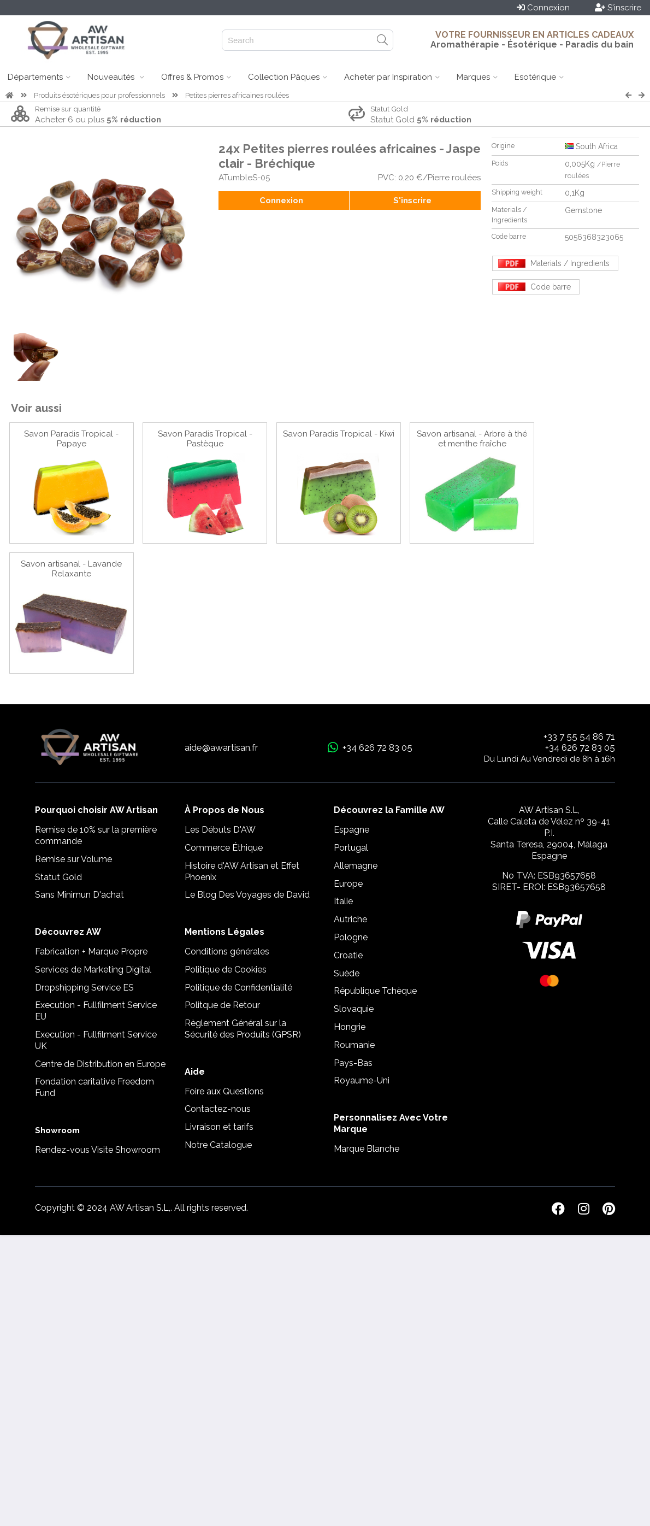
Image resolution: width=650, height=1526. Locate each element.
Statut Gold (58, 877)
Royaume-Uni (361, 1080)
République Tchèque (375, 991)
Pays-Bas (353, 1063)
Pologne (351, 937)
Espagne (351, 829)
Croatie (348, 955)
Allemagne (355, 866)
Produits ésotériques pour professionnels (99, 95)
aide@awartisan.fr (221, 747)
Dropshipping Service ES (84, 987)
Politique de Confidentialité (238, 987)
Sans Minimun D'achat (79, 894)
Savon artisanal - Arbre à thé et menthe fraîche (472, 439)
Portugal (351, 847)
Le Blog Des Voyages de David (247, 894)
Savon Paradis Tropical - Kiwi (338, 434)
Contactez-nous (218, 1109)
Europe (348, 884)
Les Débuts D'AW (220, 829)
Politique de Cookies (226, 969)
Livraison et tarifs (219, 1127)
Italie (343, 901)
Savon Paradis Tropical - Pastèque (205, 439)
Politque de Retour (222, 1005)
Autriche (350, 919)
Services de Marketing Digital (93, 969)
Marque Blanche (366, 1149)
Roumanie (354, 1045)
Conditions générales (227, 951)
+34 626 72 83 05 (580, 747)
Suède (346, 973)
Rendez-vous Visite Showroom (97, 1150)
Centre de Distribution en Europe (100, 1064)
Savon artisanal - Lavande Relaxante (71, 569)
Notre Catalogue (218, 1145)
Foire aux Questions (224, 1091)
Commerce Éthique (224, 847)
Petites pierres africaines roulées (237, 95)
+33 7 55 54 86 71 (579, 736)
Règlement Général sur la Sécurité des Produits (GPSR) (243, 1029)
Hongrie (349, 1027)
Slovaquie (354, 1009)
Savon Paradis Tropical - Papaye (71, 439)
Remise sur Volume (73, 859)
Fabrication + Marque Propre (91, 951)
